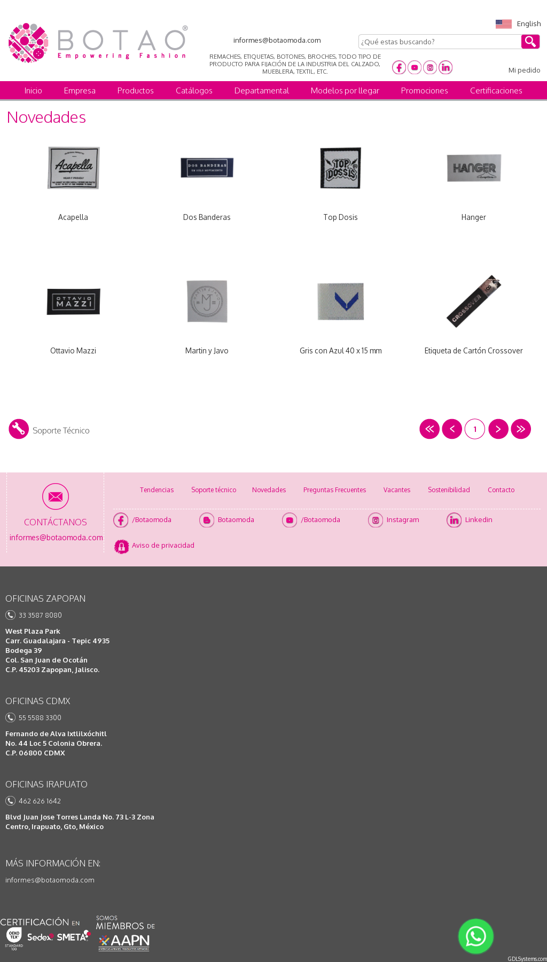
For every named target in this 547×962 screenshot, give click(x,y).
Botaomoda (236, 519)
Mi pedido (525, 70)
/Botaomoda (151, 519)
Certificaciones (496, 90)
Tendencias (157, 490)
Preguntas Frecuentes (334, 490)
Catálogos (194, 90)
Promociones (424, 90)
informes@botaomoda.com (50, 880)
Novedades (269, 490)
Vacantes (397, 490)
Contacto (501, 490)
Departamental (262, 90)
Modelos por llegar (345, 90)
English (518, 23)
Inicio (33, 90)
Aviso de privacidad (163, 545)
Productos (136, 90)
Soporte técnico (213, 490)
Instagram (403, 519)
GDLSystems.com (527, 959)
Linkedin (479, 519)
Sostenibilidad (449, 490)
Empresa (80, 90)
